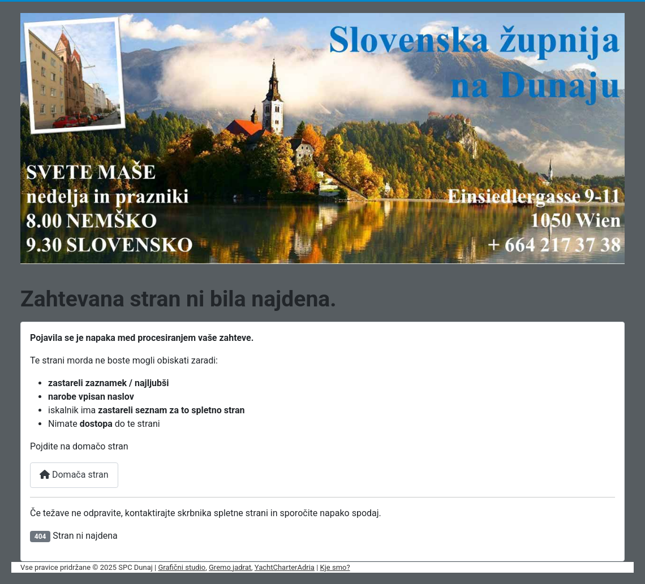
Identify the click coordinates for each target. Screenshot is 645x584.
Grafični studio (182, 567)
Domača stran (74, 474)
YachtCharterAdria (285, 567)
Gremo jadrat (230, 567)
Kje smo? (335, 567)
